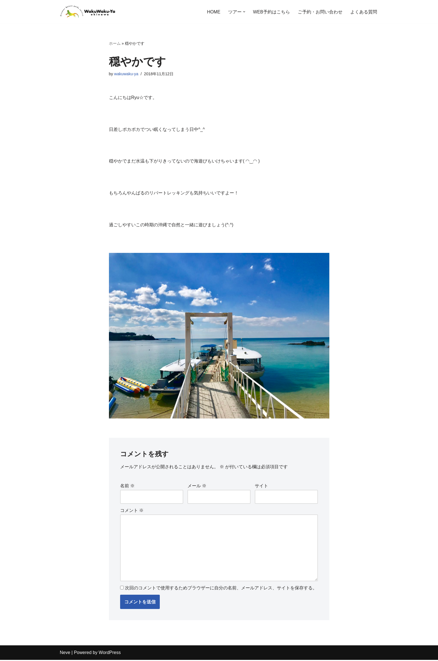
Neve (65, 653)
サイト (261, 486)
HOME (213, 12)
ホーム (115, 43)
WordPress (110, 653)
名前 (127, 486)
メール (196, 486)
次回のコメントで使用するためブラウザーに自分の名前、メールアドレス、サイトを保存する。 (221, 589)
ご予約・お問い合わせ (320, 12)
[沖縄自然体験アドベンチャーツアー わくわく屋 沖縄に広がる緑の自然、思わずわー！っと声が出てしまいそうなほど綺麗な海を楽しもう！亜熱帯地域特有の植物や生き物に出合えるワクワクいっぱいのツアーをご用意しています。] (88, 11)
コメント (132, 511)
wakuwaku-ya (126, 74)
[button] (244, 12)
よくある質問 (363, 12)
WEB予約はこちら (271, 12)
